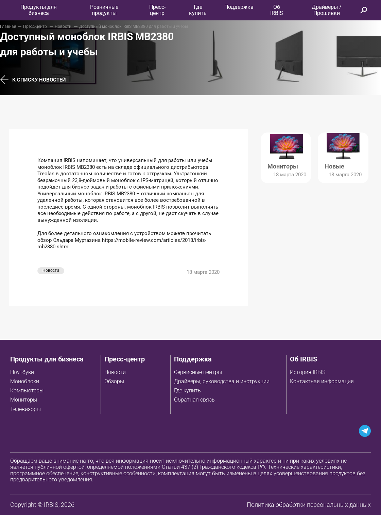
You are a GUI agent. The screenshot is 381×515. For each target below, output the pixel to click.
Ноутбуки (22, 372)
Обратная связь (194, 399)
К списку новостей (33, 80)
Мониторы (23, 399)
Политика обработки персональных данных (309, 504)
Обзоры (114, 381)
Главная (8, 26)
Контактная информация (322, 381)
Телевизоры (25, 409)
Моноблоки (24, 381)
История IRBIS (307, 372)
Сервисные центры (198, 372)
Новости (63, 26)
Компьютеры (27, 390)
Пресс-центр (157, 10)
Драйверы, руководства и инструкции (222, 381)
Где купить (187, 390)
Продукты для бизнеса (47, 359)
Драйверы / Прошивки (327, 10)
